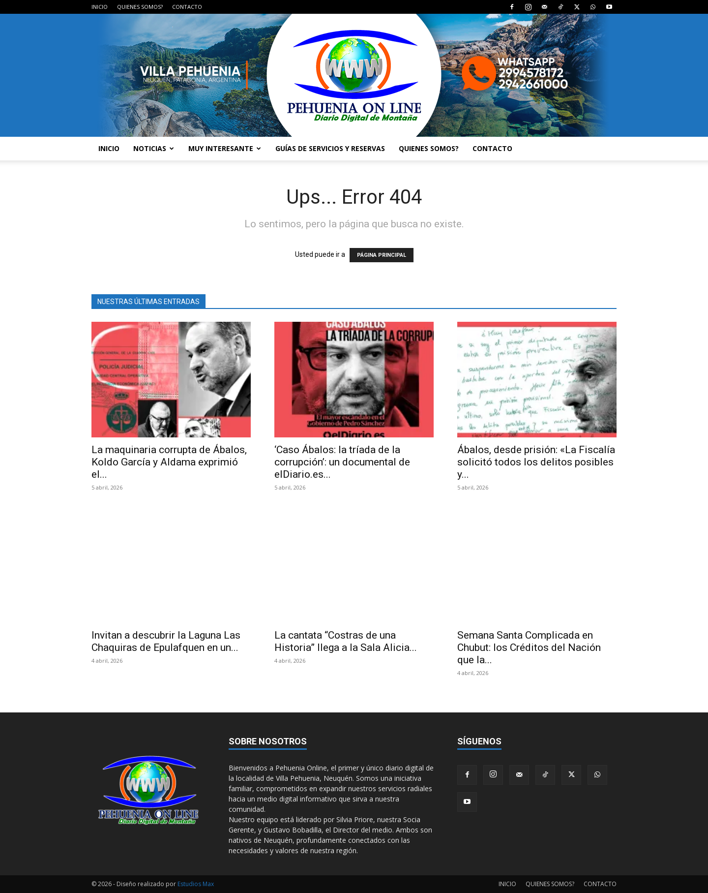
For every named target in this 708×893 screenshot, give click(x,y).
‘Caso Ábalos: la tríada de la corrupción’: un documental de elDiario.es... (342, 462)
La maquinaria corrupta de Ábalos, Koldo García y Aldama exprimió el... (169, 462)
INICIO (99, 6)
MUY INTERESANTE (224, 148)
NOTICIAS (153, 148)
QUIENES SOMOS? (140, 6)
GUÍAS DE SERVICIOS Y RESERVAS (330, 148)
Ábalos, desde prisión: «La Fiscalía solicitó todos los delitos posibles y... (536, 462)
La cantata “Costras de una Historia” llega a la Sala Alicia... (345, 641)
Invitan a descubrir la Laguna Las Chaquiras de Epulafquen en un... (165, 641)
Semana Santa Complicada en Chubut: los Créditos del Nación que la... (529, 647)
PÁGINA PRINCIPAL (381, 255)
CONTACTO (187, 6)
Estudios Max (195, 884)
